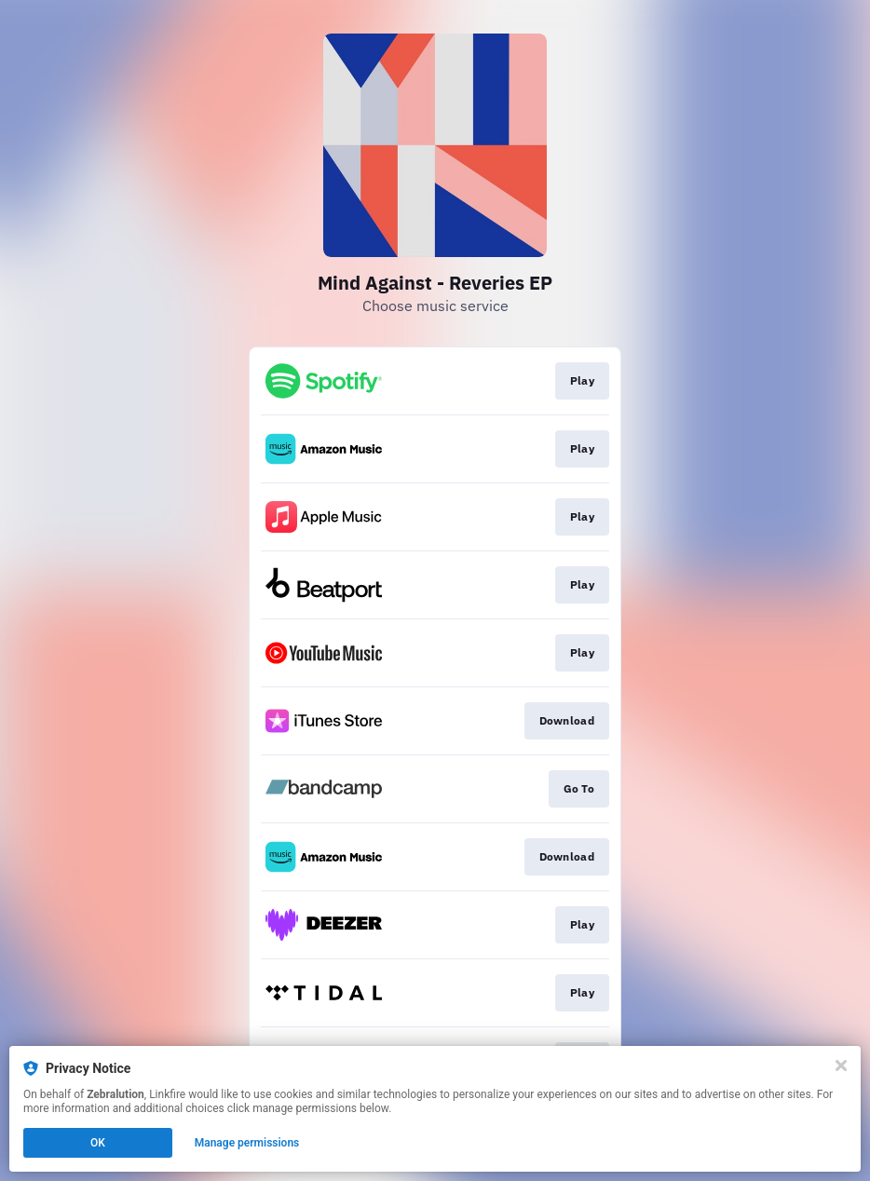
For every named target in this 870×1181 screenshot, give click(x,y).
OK (97, 1142)
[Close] (841, 1065)
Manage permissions (247, 1142)
